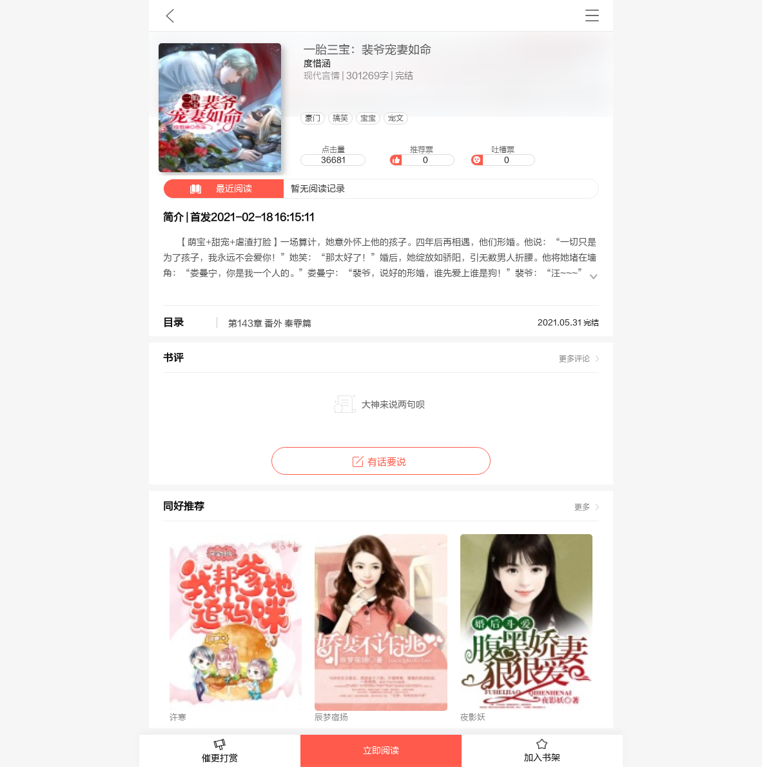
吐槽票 (503, 155)
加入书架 (542, 751)
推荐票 (421, 155)
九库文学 (170, 15)
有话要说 (380, 462)
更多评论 (574, 358)
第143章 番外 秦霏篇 (269, 324)
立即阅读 (381, 751)
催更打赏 (219, 751)
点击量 (332, 155)
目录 (173, 322)
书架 (592, 15)
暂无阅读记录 (254, 188)
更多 (582, 507)
